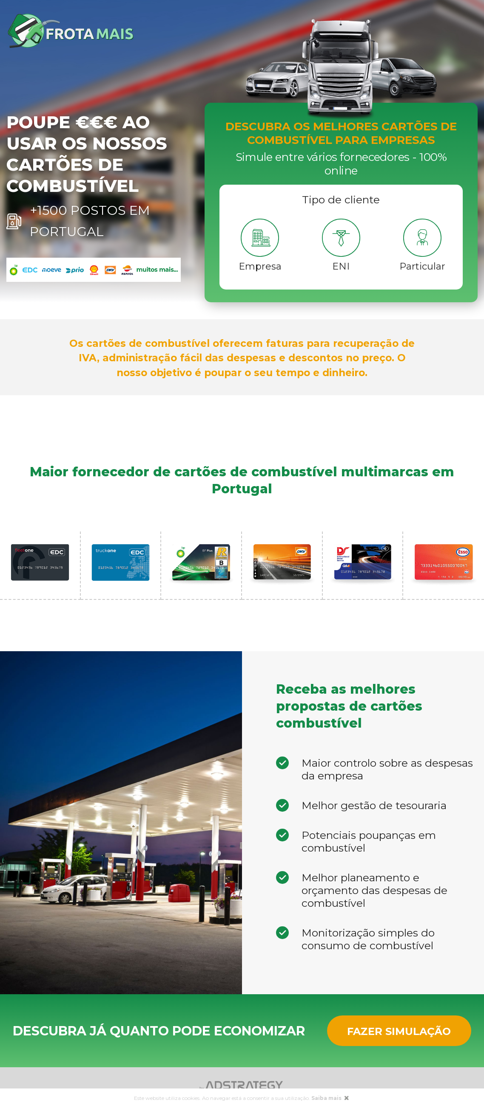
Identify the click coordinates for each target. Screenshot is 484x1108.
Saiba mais (327, 1098)
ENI (341, 266)
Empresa (260, 266)
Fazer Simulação (399, 1031)
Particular (422, 266)
